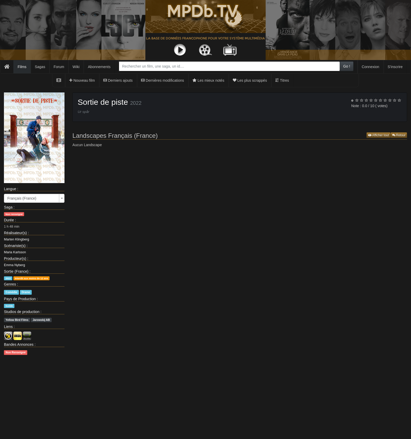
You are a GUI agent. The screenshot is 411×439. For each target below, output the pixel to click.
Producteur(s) (15, 258)
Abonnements (99, 67)
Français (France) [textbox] (21, 198)
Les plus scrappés (250, 80)
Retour (398, 135)
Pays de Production (20, 299)
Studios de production (21, 312)
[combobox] (229, 66)
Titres (282, 80)
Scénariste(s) (14, 246)
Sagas (40, 67)
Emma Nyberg (14, 265)
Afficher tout (378, 135)
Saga (8, 207)
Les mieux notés (208, 80)
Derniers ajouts (118, 80)
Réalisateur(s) (15, 233)
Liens (8, 327)
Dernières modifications (162, 80)
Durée (9, 220)
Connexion (370, 67)
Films (22, 67)
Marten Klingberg (16, 239)
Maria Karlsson (15, 252)
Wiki (76, 67)
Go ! (346, 66)
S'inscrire (395, 67)
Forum (58, 67)
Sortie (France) (16, 271)
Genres (10, 284)
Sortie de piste (103, 102)
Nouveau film (82, 80)
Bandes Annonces (19, 344)
